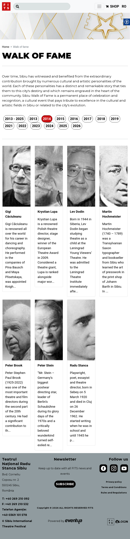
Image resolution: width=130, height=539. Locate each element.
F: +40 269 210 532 (15, 504)
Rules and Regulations (114, 492)
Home (5, 46)
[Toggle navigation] (99, 6)
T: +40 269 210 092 (15, 498)
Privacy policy (114, 482)
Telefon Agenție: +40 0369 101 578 (14, 512)
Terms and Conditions (113, 487)
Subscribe (65, 484)
